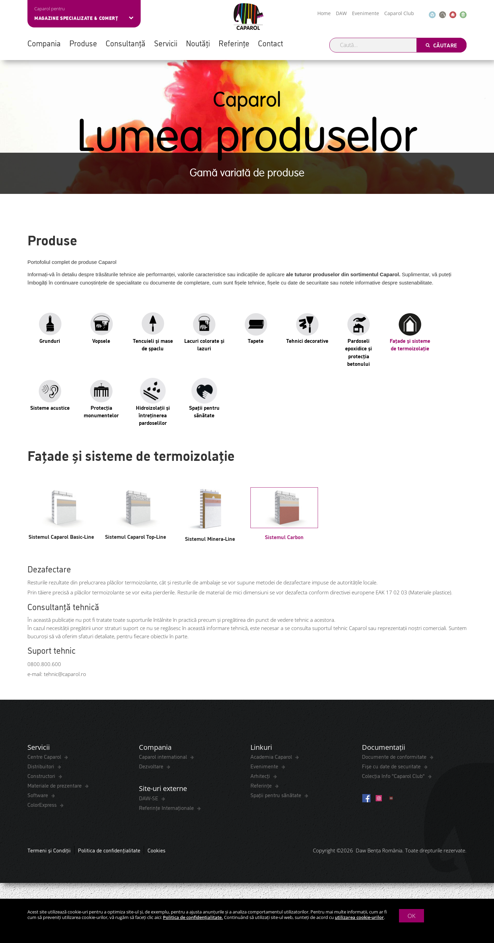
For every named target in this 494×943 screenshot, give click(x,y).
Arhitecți (260, 776)
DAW (341, 13)
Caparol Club (399, 13)
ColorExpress (42, 804)
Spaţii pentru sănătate (276, 795)
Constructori (42, 776)
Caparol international (163, 756)
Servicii (165, 43)
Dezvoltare (152, 766)
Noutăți (198, 43)
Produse (83, 43)
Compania (44, 43)
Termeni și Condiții (49, 850)
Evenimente (365, 13)
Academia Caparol (271, 756)
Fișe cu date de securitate (392, 766)
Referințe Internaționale (167, 808)
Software (38, 795)
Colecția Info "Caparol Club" (394, 776)
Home (324, 13)
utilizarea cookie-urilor (359, 917)
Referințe (234, 43)
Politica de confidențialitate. (193, 917)
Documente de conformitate (395, 756)
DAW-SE (149, 798)
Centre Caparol (44, 756)
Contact (270, 43)
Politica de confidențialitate (109, 850)
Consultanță (125, 43)
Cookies (156, 850)
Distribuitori (41, 766)
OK (411, 916)
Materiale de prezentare (55, 785)
